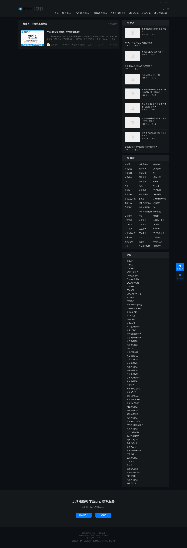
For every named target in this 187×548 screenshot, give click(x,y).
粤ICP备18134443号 (93, 538)
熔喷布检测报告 (133, 415)
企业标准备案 (132, 353)
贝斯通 (127, 165)
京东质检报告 (82, 13)
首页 (56, 13)
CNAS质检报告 (133, 283)
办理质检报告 (158, 221)
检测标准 (128, 178)
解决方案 (128, 238)
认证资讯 (130, 462)
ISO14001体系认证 (134, 305)
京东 (141, 186)
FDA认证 (130, 302)
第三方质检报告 (133, 436)
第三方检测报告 (133, 433)
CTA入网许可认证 (134, 294)
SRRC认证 (134, 13)
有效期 (141, 199)
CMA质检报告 (132, 276)
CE (154, 173)
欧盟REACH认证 (133, 400)
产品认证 (128, 208)
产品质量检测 (158, 234)
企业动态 (130, 349)
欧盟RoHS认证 (133, 404)
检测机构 (142, 169)
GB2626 (156, 229)
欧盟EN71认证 (133, 396)
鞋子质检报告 (132, 480)
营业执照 (157, 212)
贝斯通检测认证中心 (145, 203)
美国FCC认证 (132, 444)
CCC (126, 212)
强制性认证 (157, 242)
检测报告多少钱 (133, 389)
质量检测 (142, 182)
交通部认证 (131, 331)
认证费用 (142, 225)
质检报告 (25, 9)
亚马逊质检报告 (133, 327)
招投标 (156, 216)
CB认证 (130, 265)
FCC (140, 238)
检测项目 (128, 173)
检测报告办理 (130, 234)
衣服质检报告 (132, 458)
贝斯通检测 (143, 165)
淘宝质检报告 (132, 407)
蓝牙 (126, 246)
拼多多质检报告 (118, 13)
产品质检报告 (144, 246)
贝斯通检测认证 (159, 199)
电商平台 (128, 203)
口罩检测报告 (132, 360)
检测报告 (157, 165)
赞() (113, 45)
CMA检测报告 (132, 272)
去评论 (100, 45)
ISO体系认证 (132, 313)
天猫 (126, 186)
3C (154, 208)
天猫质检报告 (100, 13)
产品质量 (157, 169)
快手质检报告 (132, 371)
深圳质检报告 (132, 411)
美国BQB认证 (132, 440)
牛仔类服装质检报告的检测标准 (63, 32)
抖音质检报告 (132, 374)
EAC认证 (130, 298)
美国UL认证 (131, 447)
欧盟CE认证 (131, 393)
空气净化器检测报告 (135, 426)
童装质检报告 (132, 429)
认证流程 (128, 221)
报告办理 (157, 178)
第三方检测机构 (145, 212)
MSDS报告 (131, 316)
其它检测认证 (160, 13)
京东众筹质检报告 (134, 334)
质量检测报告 (144, 208)
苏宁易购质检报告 (134, 451)
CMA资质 (128, 229)
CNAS (155, 182)
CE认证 (156, 186)
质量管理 (157, 246)
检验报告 (157, 203)
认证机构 (142, 191)
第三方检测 (143, 195)
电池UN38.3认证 (133, 422)
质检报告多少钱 (133, 473)
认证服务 (142, 221)
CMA (127, 182)
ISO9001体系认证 (134, 309)
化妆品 (141, 242)
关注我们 (163, 3)
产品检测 (157, 191)
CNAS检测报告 (133, 280)
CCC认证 (146, 13)
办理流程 (128, 195)
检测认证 (142, 173)
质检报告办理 (130, 199)
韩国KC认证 (131, 484)
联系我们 (83, 515)
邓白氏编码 (131, 477)
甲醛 (141, 216)
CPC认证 (130, 287)
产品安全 (142, 234)
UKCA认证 (131, 323)
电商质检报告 (132, 418)
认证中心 (157, 195)
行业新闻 (130, 455)
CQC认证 (130, 291)
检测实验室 (129, 242)
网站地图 (102, 533)
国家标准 (142, 178)
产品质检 (157, 238)
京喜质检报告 (132, 345)
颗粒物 (127, 191)
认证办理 (128, 216)
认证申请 (142, 229)
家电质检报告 (132, 367)
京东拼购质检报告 (134, 338)
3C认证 (156, 225)
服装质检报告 (78, 45)
